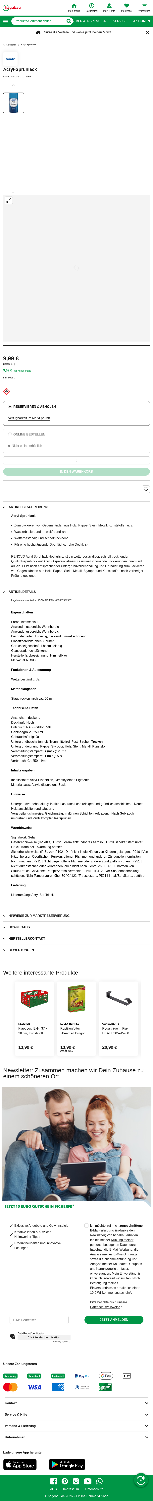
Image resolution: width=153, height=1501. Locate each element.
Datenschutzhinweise (105, 1307)
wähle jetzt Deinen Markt (93, 32)
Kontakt (11, 1403)
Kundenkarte (24, 370)
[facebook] (53, 1481)
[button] (5, 21)
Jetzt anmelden (114, 1319)
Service (120, 21)
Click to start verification (44, 1337)
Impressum (71, 1489)
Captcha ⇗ (62, 1342)
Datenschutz (94, 1489)
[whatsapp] (99, 1481)
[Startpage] (12, 8)
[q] (37, 21)
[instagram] (76, 1481)
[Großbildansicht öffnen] (76, 268)
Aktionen (141, 21)
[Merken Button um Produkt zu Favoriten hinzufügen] (146, 489)
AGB (53, 1489)
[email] (39, 1320)
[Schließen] (147, 32)
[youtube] (87, 1481)
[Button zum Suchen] (68, 21)
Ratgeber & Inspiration (85, 21)
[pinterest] (65, 1481)
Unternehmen (15, 1437)
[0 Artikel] (76, 460)
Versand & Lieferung (20, 1426)
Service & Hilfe (16, 1414)
